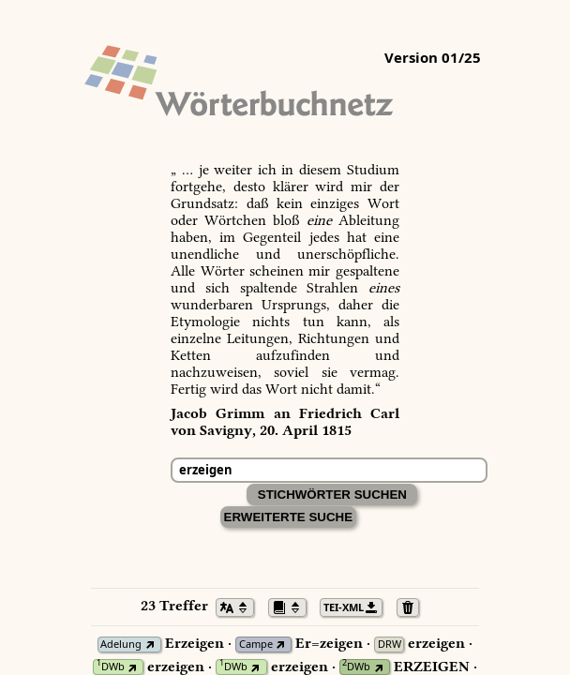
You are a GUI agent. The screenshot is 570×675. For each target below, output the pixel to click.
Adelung (121, 645)
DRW (389, 645)
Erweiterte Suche (288, 517)
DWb (111, 667)
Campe (256, 645)
